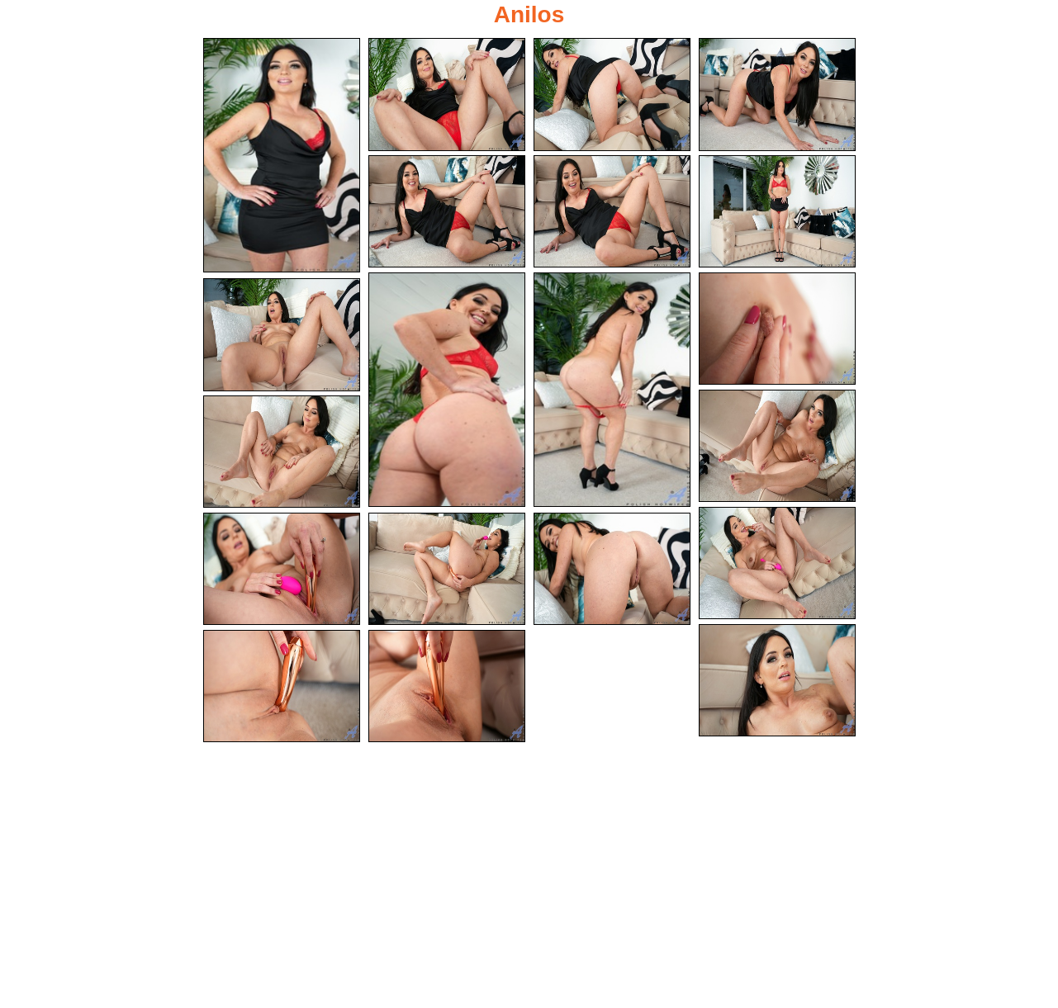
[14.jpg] (777, 563)
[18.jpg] (777, 680)
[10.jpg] (777, 329)
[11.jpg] (281, 334)
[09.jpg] (612, 389)
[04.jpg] (777, 94)
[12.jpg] (777, 446)
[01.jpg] (281, 155)
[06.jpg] (612, 211)
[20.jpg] (446, 686)
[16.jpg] (446, 569)
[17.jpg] (612, 569)
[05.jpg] (446, 211)
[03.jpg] (612, 94)
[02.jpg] (446, 94)
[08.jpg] (446, 389)
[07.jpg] (777, 211)
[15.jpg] (281, 569)
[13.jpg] (281, 452)
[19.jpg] (281, 686)
